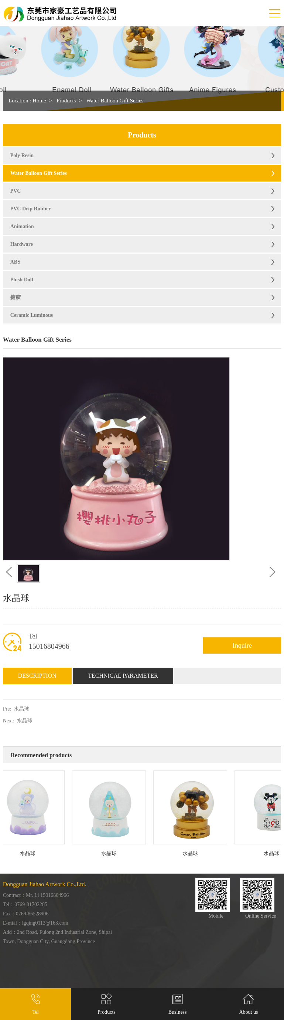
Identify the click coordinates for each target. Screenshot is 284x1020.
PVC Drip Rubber (30, 208)
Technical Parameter (123, 675)
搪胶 (15, 297)
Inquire (242, 645)
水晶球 (21, 709)
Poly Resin (22, 155)
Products (66, 101)
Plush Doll (21, 279)
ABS (15, 262)
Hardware (21, 244)
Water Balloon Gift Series (114, 101)
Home (39, 101)
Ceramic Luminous (31, 315)
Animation (22, 226)
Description (37, 675)
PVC (15, 191)
